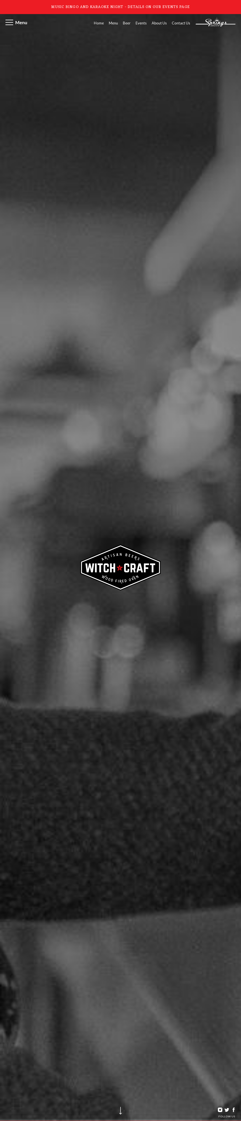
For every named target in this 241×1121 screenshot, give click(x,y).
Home (99, 23)
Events (141, 23)
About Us (159, 23)
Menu (21, 22)
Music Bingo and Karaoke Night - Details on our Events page (120, 7)
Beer (127, 23)
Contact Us (181, 23)
